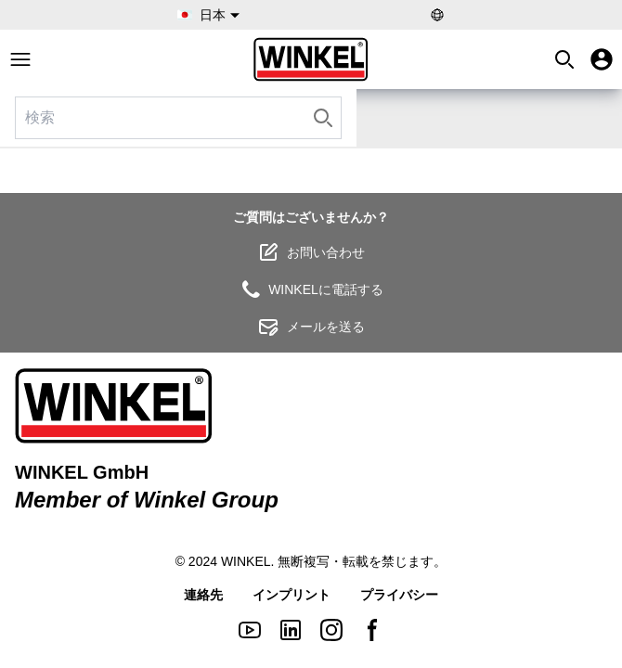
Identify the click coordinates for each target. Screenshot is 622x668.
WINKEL (246, 561)
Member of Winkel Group (147, 499)
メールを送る (311, 326)
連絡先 (203, 594)
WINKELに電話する (311, 289)
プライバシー (399, 594)
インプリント (291, 594)
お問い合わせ (311, 252)
